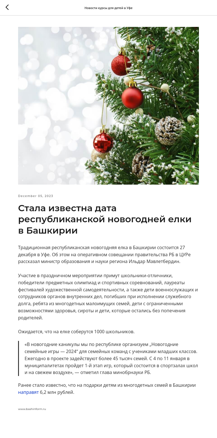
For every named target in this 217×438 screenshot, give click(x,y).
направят (28, 392)
